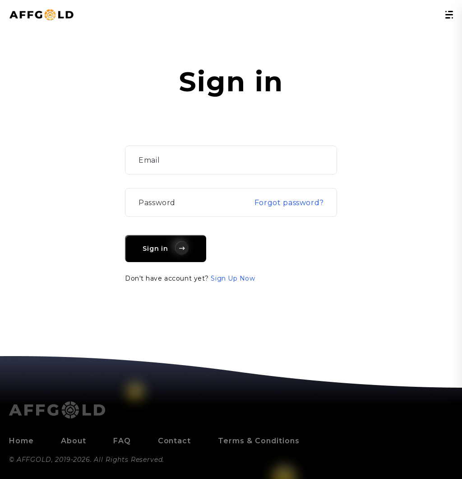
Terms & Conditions (258, 441)
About (73, 441)
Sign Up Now (233, 278)
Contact (174, 441)
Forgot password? (289, 202)
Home (21, 441)
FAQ (122, 441)
